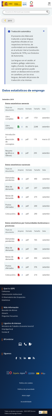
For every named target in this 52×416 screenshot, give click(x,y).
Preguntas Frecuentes (10, 316)
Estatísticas (6, 300)
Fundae (4, 332)
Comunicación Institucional (12, 294)
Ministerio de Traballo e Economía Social (17, 326)
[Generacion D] (26, 372)
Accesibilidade (26, 402)
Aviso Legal (26, 395)
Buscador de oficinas (9, 310)
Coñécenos (6, 291)
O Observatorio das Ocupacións (13, 297)
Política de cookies (26, 383)
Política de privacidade (26, 389)
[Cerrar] (44, 31)
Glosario (5, 313)
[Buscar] (26, 12)
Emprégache (6, 329)
